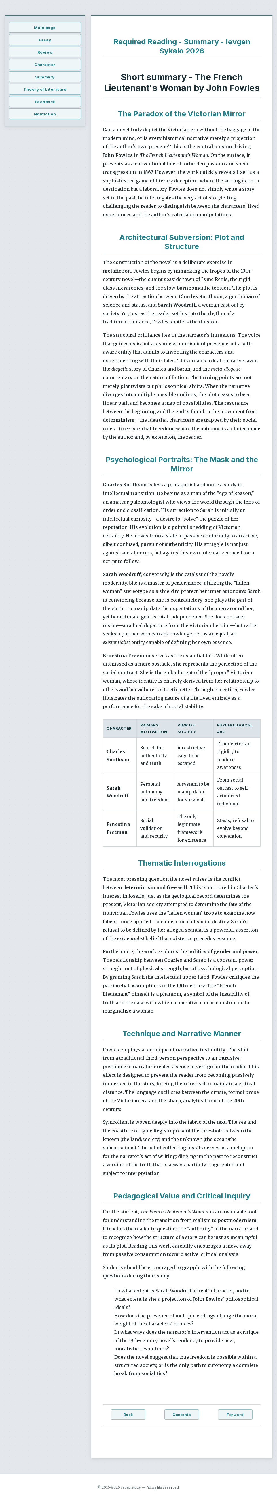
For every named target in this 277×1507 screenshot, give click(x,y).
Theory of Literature (45, 89)
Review (45, 52)
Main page (45, 27)
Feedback (45, 101)
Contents (181, 1414)
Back (128, 1414)
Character (45, 64)
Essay (45, 40)
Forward (235, 1414)
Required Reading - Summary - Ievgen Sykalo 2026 (181, 46)
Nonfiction (45, 114)
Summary (45, 77)
